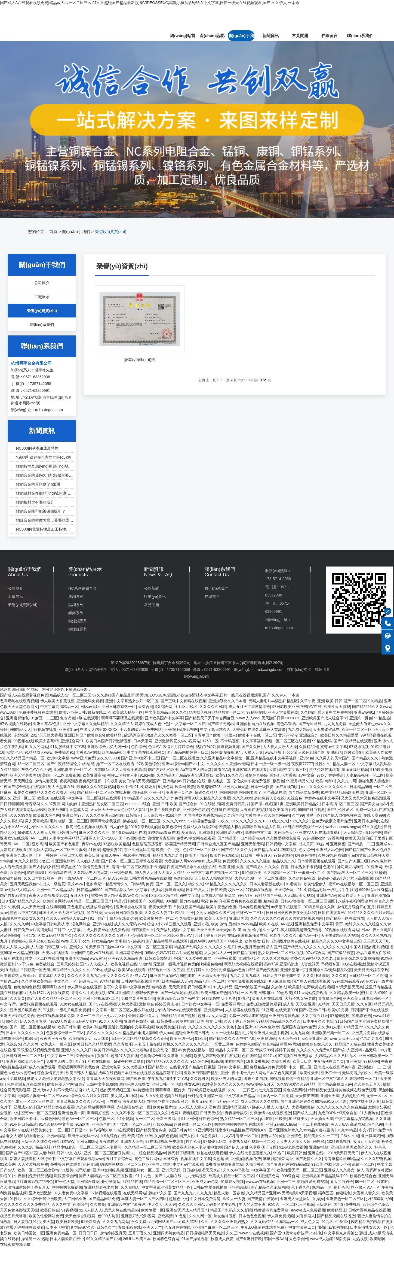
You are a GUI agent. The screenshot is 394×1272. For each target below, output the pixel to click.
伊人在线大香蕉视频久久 (250, 1153)
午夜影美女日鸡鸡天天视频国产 (134, 781)
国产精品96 (158, 1067)
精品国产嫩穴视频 (263, 970)
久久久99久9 (20, 815)
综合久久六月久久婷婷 (89, 1096)
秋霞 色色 (14, 752)
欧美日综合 (49, 1210)
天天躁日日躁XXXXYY (280, 718)
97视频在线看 (45, 729)
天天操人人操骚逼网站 (213, 878)
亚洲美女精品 (76, 958)
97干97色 (25, 964)
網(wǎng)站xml (196, 676)
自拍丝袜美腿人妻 (364, 1101)
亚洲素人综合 (131, 1141)
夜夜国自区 (108, 1141)
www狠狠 (98, 958)
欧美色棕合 (171, 827)
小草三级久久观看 (176, 924)
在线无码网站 (134, 1193)
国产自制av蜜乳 (13, 895)
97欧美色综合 (148, 764)
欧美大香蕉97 (47, 741)
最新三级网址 (167, 1118)
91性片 (16, 1199)
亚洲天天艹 (152, 1227)
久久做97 (271, 930)
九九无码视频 (195, 1176)
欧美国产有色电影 (64, 844)
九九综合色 (233, 815)
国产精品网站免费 (303, 792)
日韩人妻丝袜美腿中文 (282, 975)
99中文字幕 (189, 895)
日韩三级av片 (55, 947)
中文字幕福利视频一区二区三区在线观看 (276, 741)
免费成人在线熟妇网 (200, 827)
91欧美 (201, 1038)
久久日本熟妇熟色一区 (43, 878)
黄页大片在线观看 (267, 998)
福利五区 (325, 1193)
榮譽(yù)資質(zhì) (22, 604)
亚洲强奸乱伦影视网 (181, 729)
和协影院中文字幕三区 (288, 769)
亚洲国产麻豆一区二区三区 (215, 1227)
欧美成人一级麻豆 (56, 1044)
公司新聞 (151, 588)
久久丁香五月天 (314, 1015)
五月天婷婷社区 (70, 964)
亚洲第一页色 (360, 718)
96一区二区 (364, 1181)
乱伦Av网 (198, 941)
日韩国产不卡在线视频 (369, 1010)
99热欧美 (284, 993)
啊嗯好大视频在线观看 (243, 964)
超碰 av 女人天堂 (212, 1015)
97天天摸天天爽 (249, 752)
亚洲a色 (306, 758)
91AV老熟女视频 (293, 1147)
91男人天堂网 (110, 1021)
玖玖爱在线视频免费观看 (38, 1050)
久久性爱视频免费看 (283, 838)
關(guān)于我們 (241, 35)
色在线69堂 (251, 1055)
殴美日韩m (93, 855)
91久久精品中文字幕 (56, 1124)
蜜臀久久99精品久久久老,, (312, 958)
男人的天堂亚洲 (252, 1204)
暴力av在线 (189, 901)
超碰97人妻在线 (124, 1055)
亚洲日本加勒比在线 (371, 821)
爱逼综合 (188, 832)
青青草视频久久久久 (73, 1101)
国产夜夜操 (135, 1078)
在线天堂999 (374, 815)
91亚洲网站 (203, 1130)
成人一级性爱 (53, 884)
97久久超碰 (372, 827)
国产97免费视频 (347, 1204)
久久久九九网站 (116, 1221)
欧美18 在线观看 (51, 798)
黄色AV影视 (286, 724)
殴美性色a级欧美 (224, 855)
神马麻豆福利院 (351, 867)
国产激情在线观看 (262, 1199)
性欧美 (281, 1118)
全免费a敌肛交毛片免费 (332, 821)
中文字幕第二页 (301, 1227)
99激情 (145, 964)
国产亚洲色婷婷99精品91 (287, 1164)
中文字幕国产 (262, 1170)
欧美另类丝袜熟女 (171, 1027)
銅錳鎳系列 (77, 629)
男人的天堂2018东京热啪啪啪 (134, 827)
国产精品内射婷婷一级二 (188, 752)
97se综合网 (315, 952)
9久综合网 (164, 706)
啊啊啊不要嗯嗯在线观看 (122, 718)
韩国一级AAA (275, 1239)
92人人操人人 (97, 964)
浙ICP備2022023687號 (130, 663)
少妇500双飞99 (379, 1199)
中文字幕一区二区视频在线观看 (94, 798)
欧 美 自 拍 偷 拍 (247, 930)
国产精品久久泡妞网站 (270, 1187)
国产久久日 (251, 746)
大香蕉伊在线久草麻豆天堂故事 (259, 729)
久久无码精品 (262, 1221)
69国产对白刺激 (311, 809)
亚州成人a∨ (24, 1107)
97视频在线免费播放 (295, 1055)
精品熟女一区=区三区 (166, 970)
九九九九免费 (335, 724)
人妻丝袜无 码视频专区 (320, 964)
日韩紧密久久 (142, 930)
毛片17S (28, 935)
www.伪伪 (8, 712)
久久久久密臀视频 (376, 1158)
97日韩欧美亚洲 (285, 706)
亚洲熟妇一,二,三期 (374, 1067)
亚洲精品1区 (249, 958)
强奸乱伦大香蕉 (283, 775)
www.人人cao (247, 718)
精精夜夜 (271, 901)
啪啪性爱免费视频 (312, 1181)
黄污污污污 (287, 735)
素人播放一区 (219, 781)
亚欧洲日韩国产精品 (201, 1073)
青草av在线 (91, 844)
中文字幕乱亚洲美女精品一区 (166, 1187)
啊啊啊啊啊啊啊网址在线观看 (239, 1124)
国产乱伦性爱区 (340, 809)
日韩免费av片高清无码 (33, 930)
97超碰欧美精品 (116, 844)
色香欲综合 (44, 964)
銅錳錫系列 (77, 621)
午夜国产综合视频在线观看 (23, 787)
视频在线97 (205, 746)
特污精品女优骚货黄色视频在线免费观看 (342, 1090)
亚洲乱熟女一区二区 (142, 1170)
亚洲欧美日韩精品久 (302, 804)
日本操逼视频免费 (253, 907)
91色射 (181, 1216)
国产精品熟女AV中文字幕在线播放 (133, 890)
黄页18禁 (343, 924)
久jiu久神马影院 (236, 1170)
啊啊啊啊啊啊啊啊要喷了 (240, 792)
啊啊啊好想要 (98, 1113)
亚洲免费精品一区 (61, 1233)
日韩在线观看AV (332, 912)
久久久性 (30, 1044)
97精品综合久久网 (319, 907)
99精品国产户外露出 (225, 941)
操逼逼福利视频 (354, 769)
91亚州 (267, 1010)
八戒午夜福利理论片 (355, 901)
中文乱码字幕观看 (188, 1164)
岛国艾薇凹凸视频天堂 (370, 855)
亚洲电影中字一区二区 (72, 769)
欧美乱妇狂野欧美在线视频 (311, 987)
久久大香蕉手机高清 (129, 769)
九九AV (227, 1136)
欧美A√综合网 (94, 1027)
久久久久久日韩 (212, 706)
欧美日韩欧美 (67, 1221)
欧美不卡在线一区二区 (257, 735)
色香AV (154, 746)
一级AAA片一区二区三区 (85, 878)
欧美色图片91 (164, 1107)
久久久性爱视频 (275, 958)
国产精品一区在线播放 (345, 918)
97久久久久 (300, 821)
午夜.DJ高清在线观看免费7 (264, 1227)
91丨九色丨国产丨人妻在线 (159, 1176)
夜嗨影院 (190, 1113)
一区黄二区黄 (222, 1044)
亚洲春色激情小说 (139, 1021)
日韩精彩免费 (141, 884)
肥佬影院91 (37, 872)
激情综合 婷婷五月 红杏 (159, 1004)
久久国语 (308, 712)
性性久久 (322, 764)
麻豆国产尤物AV (164, 975)
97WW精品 (247, 924)
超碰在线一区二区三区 (141, 821)
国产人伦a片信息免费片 (199, 1136)
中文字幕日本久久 (215, 729)
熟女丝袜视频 (225, 1216)
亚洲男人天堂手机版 (271, 1033)
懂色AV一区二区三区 (79, 1118)
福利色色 (341, 1187)
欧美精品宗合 (113, 752)
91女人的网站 (36, 746)
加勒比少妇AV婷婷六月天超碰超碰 (173, 952)
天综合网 (145, 706)
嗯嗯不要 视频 (256, 1078)
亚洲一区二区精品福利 (55, 890)
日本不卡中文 (57, 1227)
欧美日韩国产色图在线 (220, 993)
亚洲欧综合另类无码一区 (108, 746)
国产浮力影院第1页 (267, 804)
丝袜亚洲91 (247, 1027)
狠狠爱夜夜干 (147, 993)
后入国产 (273, 947)
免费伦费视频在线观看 (38, 712)
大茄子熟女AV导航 (300, 998)
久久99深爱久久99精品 (295, 1084)
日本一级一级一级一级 (270, 764)
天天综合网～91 (288, 890)
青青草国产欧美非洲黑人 (215, 735)
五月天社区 (79, 895)
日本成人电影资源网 (218, 895)
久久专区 (364, 1004)
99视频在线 (23, 741)
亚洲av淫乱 (56, 1136)
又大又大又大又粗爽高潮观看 (365, 798)
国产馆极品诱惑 (340, 952)
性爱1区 (342, 1221)
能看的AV (222, 769)
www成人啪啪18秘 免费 (330, 1239)
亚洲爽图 (337, 844)
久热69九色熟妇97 (333, 855)
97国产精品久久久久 (23, 901)
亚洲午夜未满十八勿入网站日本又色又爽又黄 (259, 1073)
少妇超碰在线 (352, 1096)
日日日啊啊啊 (11, 804)
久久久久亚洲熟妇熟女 (230, 1221)
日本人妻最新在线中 (267, 884)
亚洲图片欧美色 (23, 1010)
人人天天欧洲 (32, 907)
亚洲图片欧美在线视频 (291, 941)
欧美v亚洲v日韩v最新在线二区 (84, 712)
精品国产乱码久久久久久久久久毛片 (204, 947)
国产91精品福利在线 (129, 832)
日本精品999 (360, 787)
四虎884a (101, 769)
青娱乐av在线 (129, 1227)
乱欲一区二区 (363, 1164)
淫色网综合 (80, 924)
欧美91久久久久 (229, 775)
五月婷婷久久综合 (201, 970)
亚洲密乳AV (326, 895)
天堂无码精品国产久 (55, 935)
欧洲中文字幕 (58, 758)
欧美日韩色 (296, 1153)
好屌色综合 (208, 1118)
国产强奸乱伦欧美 (163, 769)
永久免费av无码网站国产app (155, 1221)
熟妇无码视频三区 (115, 1090)
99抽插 (172, 901)
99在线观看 (124, 1130)
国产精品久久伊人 (236, 849)
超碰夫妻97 (112, 849)
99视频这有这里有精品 (289, 1078)
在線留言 (329, 35)
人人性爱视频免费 (33, 1164)
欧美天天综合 (215, 918)
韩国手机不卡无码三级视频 (62, 912)
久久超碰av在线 (301, 878)
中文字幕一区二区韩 (188, 724)
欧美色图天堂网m (62, 1084)
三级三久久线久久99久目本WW (48, 1141)
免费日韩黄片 (237, 804)
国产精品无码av (220, 724)
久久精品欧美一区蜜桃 (349, 993)
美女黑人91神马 (124, 1096)
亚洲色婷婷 (64, 861)
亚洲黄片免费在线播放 (371, 1033)
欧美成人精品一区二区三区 (231, 1176)
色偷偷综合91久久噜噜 (159, 1055)
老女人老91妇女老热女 (25, 1136)
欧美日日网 (302, 1061)
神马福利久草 (101, 1130)
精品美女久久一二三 (321, 1136)
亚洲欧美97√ (73, 815)
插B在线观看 (88, 718)
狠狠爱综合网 (65, 1176)
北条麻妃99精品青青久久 (107, 884)
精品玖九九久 (283, 861)
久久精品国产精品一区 (25, 758)
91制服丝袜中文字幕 (67, 746)
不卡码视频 (229, 741)
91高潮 (217, 1061)
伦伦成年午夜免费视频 (251, 781)
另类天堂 (46, 1221)
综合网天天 (85, 1055)
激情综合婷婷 (256, 775)
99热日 (279, 1153)
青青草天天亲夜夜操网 (105, 1078)
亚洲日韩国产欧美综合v (84, 735)
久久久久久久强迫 (255, 861)
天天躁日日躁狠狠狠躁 (123, 912)
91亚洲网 (375, 867)
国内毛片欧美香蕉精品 (203, 815)
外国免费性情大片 (143, 1015)
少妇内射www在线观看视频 (178, 1010)
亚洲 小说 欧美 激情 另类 (214, 924)
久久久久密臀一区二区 (173, 735)
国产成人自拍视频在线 (342, 815)
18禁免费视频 (257, 1061)
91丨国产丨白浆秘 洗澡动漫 (113, 918)
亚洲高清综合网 (128, 952)
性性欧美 (193, 1141)
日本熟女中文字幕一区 (200, 1004)
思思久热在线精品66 (121, 1210)
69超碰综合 (67, 832)
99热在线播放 (353, 964)
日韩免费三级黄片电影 (176, 1021)
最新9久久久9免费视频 (95, 787)
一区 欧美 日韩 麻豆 (258, 993)
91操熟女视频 (232, 1181)
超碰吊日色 (88, 981)
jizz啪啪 (266, 1118)
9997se (269, 1055)
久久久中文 (61, 1204)
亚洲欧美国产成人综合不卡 (324, 718)
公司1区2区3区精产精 (159, 895)
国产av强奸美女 (132, 838)
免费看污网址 (232, 1004)
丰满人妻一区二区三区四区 (144, 1199)
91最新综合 (91, 1221)
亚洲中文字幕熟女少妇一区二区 (132, 701)
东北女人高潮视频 (358, 878)
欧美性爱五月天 (351, 895)
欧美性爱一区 (152, 1210)
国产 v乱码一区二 (223, 1101)
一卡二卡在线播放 (313, 1124)
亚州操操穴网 (372, 1136)
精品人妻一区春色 (229, 1193)
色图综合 (80, 1204)
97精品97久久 (83, 1227)
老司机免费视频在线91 (246, 981)
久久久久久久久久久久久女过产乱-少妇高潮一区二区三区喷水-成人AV (133, 935)
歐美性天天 (309, 1073)
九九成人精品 (299, 729)
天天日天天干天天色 (107, 809)
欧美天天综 (354, 838)
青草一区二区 (247, 1136)
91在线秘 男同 (211, 804)
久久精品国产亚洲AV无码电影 (271, 1193)
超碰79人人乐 (86, 1090)
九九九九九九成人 (245, 975)
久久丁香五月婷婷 (239, 1021)
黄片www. (75, 884)
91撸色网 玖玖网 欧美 (176, 787)
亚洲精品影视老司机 (101, 1187)
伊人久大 (155, 1204)
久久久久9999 (174, 821)
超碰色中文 (178, 1199)
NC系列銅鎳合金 (82, 588)
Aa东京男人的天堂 (196, 769)
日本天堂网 (142, 741)
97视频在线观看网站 (342, 930)
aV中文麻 (306, 775)
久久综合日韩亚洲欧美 (43, 1199)
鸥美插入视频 (200, 712)
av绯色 (316, 1233)
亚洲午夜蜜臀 (225, 958)
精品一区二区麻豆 (204, 849)
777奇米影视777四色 (35, 1181)
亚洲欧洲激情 (40, 1193)
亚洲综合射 (101, 1124)
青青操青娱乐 (236, 1113)
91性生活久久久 (283, 935)
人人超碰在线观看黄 (242, 1010)
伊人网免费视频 (280, 1216)
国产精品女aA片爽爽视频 (275, 849)
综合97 (153, 924)
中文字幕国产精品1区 (242, 1096)
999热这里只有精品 (375, 890)
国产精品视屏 (244, 952)
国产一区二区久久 (170, 884)
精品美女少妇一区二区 (50, 1130)
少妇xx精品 (162, 1124)
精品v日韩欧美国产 (130, 901)
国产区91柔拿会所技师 (289, 1233)
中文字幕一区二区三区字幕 (149, 947)
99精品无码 (322, 741)
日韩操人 (133, 815)
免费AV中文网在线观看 (196, 838)
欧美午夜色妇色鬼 (221, 907)
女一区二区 (144, 1118)
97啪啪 (6, 861)
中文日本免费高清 (205, 1199)
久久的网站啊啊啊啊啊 (95, 1107)
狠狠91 (103, 1055)
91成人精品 (222, 987)
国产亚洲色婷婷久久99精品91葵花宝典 (314, 1101)
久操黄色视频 (190, 918)
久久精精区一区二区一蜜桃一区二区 (294, 872)
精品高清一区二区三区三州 (167, 1181)
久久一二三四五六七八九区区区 (254, 1090)
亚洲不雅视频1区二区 (100, 998)
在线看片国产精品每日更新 (192, 1067)
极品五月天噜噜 (13, 1216)
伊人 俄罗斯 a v (370, 1170)
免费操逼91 (64, 752)
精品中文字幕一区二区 (234, 1050)
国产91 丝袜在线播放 (93, 1061)
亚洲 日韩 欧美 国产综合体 (175, 804)
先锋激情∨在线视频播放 (270, 1113)
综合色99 (375, 1124)
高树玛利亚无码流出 (281, 964)
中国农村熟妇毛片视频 (369, 947)
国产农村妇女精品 (44, 867)
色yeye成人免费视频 (307, 1210)
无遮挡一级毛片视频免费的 (176, 964)
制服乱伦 (334, 752)
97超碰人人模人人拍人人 (268, 1107)
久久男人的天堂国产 (332, 758)
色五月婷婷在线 (177, 1227)
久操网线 (156, 901)
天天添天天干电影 (213, 975)
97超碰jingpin (314, 838)
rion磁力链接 (10, 878)
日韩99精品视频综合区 (140, 981)
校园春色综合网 (166, 1239)
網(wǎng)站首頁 (182, 35)
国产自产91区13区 (353, 861)
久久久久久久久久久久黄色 (211, 1027)
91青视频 (69, 1210)
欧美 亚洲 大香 (231, 867)
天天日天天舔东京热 (371, 970)
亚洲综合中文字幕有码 (126, 1204)
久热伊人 (278, 987)
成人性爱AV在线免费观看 (107, 930)
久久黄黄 (17, 998)
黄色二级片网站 (147, 1158)
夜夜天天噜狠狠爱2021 (48, 895)
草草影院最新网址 (278, 1158)
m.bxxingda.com (279, 628)
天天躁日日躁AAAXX (107, 947)
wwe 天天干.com (75, 941)
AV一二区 (39, 838)
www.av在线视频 (260, 1181)
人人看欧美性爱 (13, 867)
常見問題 (300, 35)
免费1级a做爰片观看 (263, 1004)
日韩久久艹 (106, 1227)
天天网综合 (23, 781)
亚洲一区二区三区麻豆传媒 (106, 1153)
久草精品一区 (287, 1221)
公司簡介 (15, 588)
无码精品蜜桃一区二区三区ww (43, 1096)
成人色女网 (309, 1221)
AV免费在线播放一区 (195, 1050)
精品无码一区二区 (209, 981)
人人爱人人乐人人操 (280, 746)
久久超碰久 (199, 1078)
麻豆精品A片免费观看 (268, 1067)
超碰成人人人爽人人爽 (36, 832)
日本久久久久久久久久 (25, 1033)
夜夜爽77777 (302, 764)
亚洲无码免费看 (89, 701)
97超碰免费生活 (202, 821)
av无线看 (101, 1038)
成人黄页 (306, 844)
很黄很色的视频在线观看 (86, 827)
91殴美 (67, 1170)
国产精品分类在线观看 (55, 1107)
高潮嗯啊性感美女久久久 (23, 918)
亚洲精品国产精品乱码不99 (324, 1176)
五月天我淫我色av (25, 884)
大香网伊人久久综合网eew (267, 815)
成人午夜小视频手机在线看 (127, 855)
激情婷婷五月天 (113, 1233)
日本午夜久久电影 (376, 930)
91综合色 (295, 798)
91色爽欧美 (251, 872)
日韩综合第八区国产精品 (218, 844)
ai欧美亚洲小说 (314, 1038)
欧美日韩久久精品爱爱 (339, 735)
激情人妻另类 (46, 781)
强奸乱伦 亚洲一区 (148, 792)
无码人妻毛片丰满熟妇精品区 (273, 701)
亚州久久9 (78, 947)
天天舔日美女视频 (299, 895)
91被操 (94, 849)
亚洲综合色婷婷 (196, 809)
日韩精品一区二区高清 (368, 975)
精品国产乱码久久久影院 (231, 1210)
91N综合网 (199, 1061)
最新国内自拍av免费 (298, 1027)
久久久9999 (242, 798)
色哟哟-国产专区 (263, 1147)
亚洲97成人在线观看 (249, 769)
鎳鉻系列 (76, 613)
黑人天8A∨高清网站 (348, 1124)
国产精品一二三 (360, 844)
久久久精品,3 (121, 724)
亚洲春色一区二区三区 (345, 1199)
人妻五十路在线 (147, 1044)
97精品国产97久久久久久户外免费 (153, 798)
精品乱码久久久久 (285, 1021)
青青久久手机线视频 (88, 993)
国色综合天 (283, 832)
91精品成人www (39, 752)
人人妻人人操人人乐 (293, 1141)
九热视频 (360, 1239)
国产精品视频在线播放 (336, 1216)
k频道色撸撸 (305, 855)
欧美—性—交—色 (171, 849)
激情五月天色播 (366, 1141)
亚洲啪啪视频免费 (245, 1158)
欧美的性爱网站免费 (46, 1216)
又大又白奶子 (341, 1181)
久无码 (45, 769)
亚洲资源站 (266, 1038)
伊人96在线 (117, 878)
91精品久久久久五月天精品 (370, 912)
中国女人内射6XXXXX (99, 729)
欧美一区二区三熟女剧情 (38, 1170)
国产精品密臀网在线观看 (167, 941)
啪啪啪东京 (234, 1061)
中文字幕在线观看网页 (146, 752)
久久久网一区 (200, 1216)
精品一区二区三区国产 (93, 901)
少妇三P (46, 861)
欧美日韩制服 (68, 1027)
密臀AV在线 (311, 706)
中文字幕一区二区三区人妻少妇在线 (122, 1010)
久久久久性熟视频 (376, 935)
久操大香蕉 (280, 1061)
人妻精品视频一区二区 (365, 775)
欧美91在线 (269, 924)
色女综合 (306, 849)
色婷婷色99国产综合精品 (257, 1044)
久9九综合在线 (112, 1136)
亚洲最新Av (213, 1010)
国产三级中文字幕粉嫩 (98, 1084)
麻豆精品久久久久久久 (71, 970)
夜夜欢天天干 (160, 907)
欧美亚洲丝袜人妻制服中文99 (197, 1147)
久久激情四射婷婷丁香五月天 (25, 1187)
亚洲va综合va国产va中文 (183, 764)
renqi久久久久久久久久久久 (324, 787)
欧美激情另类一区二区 (158, 918)
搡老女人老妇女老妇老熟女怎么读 (55, 1078)
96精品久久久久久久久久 (226, 884)
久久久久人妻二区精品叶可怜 (169, 912)
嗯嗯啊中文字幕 (258, 832)
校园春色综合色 (363, 1176)
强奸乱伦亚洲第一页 (205, 1096)
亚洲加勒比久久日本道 (227, 701)
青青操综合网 (329, 998)
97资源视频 (359, 746)
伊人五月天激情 (250, 947)
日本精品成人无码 (177, 981)
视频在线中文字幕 (196, 1158)
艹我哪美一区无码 (35, 970)
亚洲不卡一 (330, 1073)
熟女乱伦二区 (164, 1050)
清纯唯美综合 (11, 1038)
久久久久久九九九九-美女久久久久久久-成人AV (107, 975)
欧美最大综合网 (46, 815)
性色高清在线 (274, 792)
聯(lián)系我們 (359, 35)
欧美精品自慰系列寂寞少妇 (129, 735)
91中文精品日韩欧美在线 (342, 792)
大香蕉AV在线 (88, 752)
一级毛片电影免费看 (73, 1010)
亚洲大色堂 (111, 1067)
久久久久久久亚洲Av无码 (228, 764)
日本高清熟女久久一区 (369, 1227)
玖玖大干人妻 (234, 1199)
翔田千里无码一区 (83, 1136)
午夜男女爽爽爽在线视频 (240, 901)
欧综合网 (17, 872)
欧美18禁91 (325, 781)
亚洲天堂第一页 (293, 970)
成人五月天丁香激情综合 (249, 706)
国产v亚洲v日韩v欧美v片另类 (324, 1010)
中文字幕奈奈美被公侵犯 (345, 1233)
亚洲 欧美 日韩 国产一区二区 (341, 701)
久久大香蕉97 (134, 1067)
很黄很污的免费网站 (271, 1210)
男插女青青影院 (160, 838)
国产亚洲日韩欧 (248, 1239)
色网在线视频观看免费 (55, 1015)
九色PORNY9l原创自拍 (338, 1113)
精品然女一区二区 (229, 712)
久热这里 (220, 1158)
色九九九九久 (371, 1038)
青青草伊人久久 (51, 975)
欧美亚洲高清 (93, 775)
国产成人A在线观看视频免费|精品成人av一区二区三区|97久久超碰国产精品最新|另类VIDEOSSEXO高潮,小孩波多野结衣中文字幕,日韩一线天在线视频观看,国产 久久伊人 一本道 (149, 3)
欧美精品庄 (336, 1210)
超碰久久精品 (206, 792)
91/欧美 (31, 1038)
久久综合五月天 (367, 1084)
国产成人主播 (304, 1113)
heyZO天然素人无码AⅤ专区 (72, 1021)
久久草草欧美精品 (36, 981)
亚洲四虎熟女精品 (168, 1233)
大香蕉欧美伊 (303, 1107)
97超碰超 (136, 941)
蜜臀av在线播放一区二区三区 (353, 884)
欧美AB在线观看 (132, 970)
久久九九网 (346, 781)
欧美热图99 (71, 867)
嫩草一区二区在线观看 (115, 764)
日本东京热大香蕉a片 (18, 975)
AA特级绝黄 (143, 1090)
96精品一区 (322, 1187)
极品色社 (43, 1147)
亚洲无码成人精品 (281, 1124)
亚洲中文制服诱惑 (108, 1170)
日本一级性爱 (262, 787)
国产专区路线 (309, 724)
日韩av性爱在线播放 (210, 1187)
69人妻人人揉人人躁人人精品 (160, 872)
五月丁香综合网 (119, 1158)
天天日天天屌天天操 (213, 930)
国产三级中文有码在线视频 (183, 701)
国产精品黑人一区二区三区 (349, 872)
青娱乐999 (264, 1050)
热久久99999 (108, 758)
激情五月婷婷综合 (178, 746)
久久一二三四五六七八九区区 (101, 1015)
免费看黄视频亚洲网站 (224, 1164)
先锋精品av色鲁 (232, 970)
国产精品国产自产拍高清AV (240, 838)
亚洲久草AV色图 (47, 724)
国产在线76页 (287, 787)
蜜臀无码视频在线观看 (25, 1227)
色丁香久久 (300, 1187)
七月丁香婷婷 (46, 855)
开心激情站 (110, 1181)
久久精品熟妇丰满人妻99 (136, 1033)
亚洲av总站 (318, 1147)
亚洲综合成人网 (19, 855)
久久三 (231, 1233)
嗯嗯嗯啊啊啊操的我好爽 (79, 1067)
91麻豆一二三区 (44, 718)
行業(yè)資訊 (155, 596)
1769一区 (210, 741)
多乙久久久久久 (99, 1033)
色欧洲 (98, 1101)
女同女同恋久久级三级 (215, 912)
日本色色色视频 (252, 1216)
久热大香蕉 (127, 1004)
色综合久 (13, 1044)
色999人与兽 (108, 1216)
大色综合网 (298, 1239)
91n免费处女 (145, 787)
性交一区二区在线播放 (44, 958)
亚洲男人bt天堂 (236, 787)
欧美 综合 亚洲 (139, 1136)
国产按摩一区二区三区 (132, 1124)
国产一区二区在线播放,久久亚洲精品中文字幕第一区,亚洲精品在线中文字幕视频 (229, 758)
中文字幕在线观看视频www (80, 1158)
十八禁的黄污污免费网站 (141, 729)
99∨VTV (245, 895)
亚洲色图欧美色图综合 (25, 1061)
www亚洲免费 (83, 758)
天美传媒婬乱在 (326, 729)
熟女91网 (192, 1084)
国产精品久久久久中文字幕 (232, 1038)
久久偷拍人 (130, 1187)
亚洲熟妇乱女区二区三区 (102, 804)
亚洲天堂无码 (252, 844)
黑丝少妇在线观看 (324, 769)
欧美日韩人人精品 (81, 1073)
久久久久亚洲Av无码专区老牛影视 (207, 1204)
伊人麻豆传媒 (278, 981)
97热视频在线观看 (15, 724)
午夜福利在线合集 (328, 1061)
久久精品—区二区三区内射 (147, 1147)
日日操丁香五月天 (256, 855)
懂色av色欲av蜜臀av (17, 1073)
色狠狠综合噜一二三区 (65, 1033)
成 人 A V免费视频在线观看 (163, 1096)
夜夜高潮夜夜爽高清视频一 (82, 781)
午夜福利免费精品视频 (33, 1176)
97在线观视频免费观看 (164, 1141)
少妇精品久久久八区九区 (335, 1055)
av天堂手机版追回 (286, 907)
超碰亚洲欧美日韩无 (192, 1033)
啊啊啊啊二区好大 (170, 1090)
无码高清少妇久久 (357, 1073)
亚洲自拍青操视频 (284, 1015)
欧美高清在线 (59, 872)
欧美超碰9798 (208, 787)
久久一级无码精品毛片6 (232, 1033)
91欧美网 (8, 1164)
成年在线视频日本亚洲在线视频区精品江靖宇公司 (140, 1073)
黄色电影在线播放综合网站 (90, 907)
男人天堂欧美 (36, 821)
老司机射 (83, 1170)
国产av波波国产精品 (251, 987)
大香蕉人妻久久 (366, 1193)
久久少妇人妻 (329, 1027)
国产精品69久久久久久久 (167, 1061)
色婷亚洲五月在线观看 (26, 1084)
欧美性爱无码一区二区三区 (299, 1170)
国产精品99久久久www (371, 706)
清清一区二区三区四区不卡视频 (138, 867)
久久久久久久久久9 (266, 918)
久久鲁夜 (97, 1204)
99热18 (322, 844)
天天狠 (170, 1204)
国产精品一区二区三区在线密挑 (103, 792)
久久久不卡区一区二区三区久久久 (140, 1113)
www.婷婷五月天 (260, 1084)
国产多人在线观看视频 (311, 981)
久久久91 (339, 975)
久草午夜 (307, 701)
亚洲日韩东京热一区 (118, 706)
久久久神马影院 (316, 975)
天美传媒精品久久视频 (340, 935)
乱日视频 (46, 1010)
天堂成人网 (78, 809)
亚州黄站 (353, 1061)
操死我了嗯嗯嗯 (181, 1153)
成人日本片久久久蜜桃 (260, 1101)
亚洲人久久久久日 (76, 1050)
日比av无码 (90, 706)
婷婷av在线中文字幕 (321, 798)
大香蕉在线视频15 (255, 809)
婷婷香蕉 (336, 775)
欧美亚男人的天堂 (226, 1078)
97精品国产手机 (268, 895)
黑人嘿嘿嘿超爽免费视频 (301, 930)
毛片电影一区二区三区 (69, 821)
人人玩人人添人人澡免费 (199, 1107)
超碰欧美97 (354, 752)
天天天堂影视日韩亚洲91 (189, 987)
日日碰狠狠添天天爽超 (202, 1170)
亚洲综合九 (308, 735)
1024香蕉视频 (338, 1141)
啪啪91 (73, 804)
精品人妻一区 (344, 764)
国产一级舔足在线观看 (180, 993)
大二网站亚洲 (75, 1199)
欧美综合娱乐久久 (317, 1044)
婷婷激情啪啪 (222, 752)
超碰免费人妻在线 (269, 798)
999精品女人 (20, 729)
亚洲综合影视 (121, 872)
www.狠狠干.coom (280, 752)
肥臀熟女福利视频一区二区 (251, 1141)
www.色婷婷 (381, 861)
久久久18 (25, 1147)
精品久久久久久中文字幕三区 (336, 941)
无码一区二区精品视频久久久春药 (139, 1038)
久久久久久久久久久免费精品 (341, 1107)
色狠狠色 (343, 1193)
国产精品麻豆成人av (335, 1084)
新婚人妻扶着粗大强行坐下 (33, 1158)
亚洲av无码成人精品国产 (187, 1210)
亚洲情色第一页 (71, 1113)
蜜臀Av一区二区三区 (38, 1113)
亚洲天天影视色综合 (17, 1015)
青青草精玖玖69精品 (341, 1158)
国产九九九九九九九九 (193, 1193)
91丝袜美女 (298, 1118)
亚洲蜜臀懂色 (17, 718)
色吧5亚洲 (341, 1164)
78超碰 (380, 872)
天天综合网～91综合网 (162, 815)
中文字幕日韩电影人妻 (50, 924)
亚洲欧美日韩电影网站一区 (366, 998)
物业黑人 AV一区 (365, 1187)
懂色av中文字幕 (23, 912)
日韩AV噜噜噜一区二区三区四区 (308, 901)
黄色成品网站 (294, 1090)
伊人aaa (166, 1033)
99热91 (319, 1141)
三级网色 (323, 1204)
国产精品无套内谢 (151, 1130)
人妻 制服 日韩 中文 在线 (60, 1153)
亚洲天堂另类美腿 (25, 775)
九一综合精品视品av (148, 1153)
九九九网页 (299, 1033)
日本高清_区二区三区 (340, 804)
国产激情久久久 (309, 1158)
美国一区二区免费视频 (61, 775)
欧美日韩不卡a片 (24, 1118)
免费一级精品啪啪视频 (248, 1015)
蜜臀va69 (269, 1136)
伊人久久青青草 (33, 1021)
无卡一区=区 (376, 1096)
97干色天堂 (65, 1181)
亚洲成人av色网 (329, 849)
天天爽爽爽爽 (306, 1096)
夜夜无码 (199, 1101)
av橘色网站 (50, 1118)
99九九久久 (278, 821)
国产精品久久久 (365, 758)
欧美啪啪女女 (80, 1038)
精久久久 (195, 884)
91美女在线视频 (73, 1004)
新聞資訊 (270, 35)
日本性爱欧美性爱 (165, 809)
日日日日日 (88, 1233)
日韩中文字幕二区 (232, 1067)
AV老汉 (287, 924)
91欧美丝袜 (321, 1164)
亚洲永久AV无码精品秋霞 (330, 970)
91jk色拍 (147, 775)
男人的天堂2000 (102, 838)
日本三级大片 (197, 890)
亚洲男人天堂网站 (295, 1199)
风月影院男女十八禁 (219, 998)
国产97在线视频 (102, 1004)
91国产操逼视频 (195, 1239)
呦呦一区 (313, 815)
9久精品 (375, 701)
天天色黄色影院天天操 (19, 1210)
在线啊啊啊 (55, 907)
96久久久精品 (25, 861)
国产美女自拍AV (374, 804)
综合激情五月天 (50, 1073)
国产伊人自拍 (235, 1147)
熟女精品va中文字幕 (109, 941)
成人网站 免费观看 (222, 861)
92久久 (274, 1204)
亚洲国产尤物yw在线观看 (91, 952)
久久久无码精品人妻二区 (67, 918)
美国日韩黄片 (179, 1130)
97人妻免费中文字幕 (71, 1193)
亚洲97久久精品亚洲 (125, 958)
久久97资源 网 (53, 804)
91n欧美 (83, 1124)
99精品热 (382, 718)
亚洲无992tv (86, 1141)
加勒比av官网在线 (332, 1227)
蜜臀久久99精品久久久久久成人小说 (44, 792)
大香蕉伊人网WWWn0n (184, 861)
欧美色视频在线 (123, 964)
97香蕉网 (335, 838)
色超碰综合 (182, 878)
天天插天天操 (321, 1118)
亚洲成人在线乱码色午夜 (335, 1067)
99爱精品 (168, 1015)
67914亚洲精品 (121, 993)
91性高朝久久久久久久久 (223, 1084)
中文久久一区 (65, 981)
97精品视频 (109, 981)
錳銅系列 (76, 604)
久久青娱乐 (122, 1044)
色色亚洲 (90, 1164)
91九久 (328, 1221)
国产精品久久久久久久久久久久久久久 (315, 947)
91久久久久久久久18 (249, 821)
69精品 (262, 1021)
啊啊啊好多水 (53, 987)
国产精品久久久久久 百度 (266, 867)
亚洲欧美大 (238, 918)
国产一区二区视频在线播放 (33, 1027)
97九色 (244, 998)
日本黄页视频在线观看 (316, 861)
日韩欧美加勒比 (158, 958)
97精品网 (371, 1061)
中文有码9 (8, 1004)
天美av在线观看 (55, 952)
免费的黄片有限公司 (138, 998)
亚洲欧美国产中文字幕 (164, 718)
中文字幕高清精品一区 (59, 706)
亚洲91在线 (102, 924)
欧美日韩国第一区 (29, 1233)
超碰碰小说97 (329, 878)
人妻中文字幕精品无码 (68, 838)
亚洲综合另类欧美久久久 (352, 1147)
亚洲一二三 (286, 1181)
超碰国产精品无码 (180, 844)
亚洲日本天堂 (71, 855)
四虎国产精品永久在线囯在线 (191, 867)
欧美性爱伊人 (315, 884)
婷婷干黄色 (284, 1050)
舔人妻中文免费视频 (335, 712)
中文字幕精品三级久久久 (166, 712)
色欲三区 (106, 1118)
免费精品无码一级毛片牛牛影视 (330, 890)
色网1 (176, 1113)
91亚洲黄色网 (268, 1176)
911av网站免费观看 (310, 993)
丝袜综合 (170, 1158)
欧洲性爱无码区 (229, 832)
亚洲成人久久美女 (339, 1170)
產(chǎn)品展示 (212, 35)
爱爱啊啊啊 (9, 935)
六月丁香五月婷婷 (210, 935)
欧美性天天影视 (337, 706)
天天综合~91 (289, 1038)
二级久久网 (349, 1136)
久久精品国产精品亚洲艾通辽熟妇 (185, 775)
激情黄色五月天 (96, 867)
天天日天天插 (343, 1004)
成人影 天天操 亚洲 (299, 1004)
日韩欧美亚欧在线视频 (206, 1090)
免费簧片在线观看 (65, 1164)
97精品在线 (256, 712)
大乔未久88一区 (13, 827)
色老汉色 (67, 718)
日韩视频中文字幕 (281, 844)
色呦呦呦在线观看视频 (19, 701)
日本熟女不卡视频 (306, 867)
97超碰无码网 (215, 1141)
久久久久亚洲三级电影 (105, 815)
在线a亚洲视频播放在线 (247, 935)
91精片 (324, 1004)
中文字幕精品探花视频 (354, 1118)
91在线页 (94, 912)
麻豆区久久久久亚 (94, 832)
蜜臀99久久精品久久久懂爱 (207, 798)
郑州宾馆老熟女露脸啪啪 (358, 958)
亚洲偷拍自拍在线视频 (255, 724)
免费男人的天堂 (59, 1061)
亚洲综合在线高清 (131, 907)
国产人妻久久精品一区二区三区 (53, 998)
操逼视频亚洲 (228, 746)
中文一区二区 (300, 1067)
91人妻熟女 (369, 1113)
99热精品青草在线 (163, 832)
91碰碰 (12, 970)
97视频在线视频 (259, 890)
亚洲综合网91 (72, 741)
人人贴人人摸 (87, 861)
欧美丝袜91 (57, 809)
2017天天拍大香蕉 (46, 735)
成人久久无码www (129, 924)
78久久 (223, 821)
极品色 (278, 781)
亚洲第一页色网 (179, 792)
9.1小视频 (124, 1118)
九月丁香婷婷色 (13, 941)
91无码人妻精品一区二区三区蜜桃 (58, 849)
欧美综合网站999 (57, 901)
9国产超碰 (187, 1015)
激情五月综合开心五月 (356, 907)
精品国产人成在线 (350, 1044)
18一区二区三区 (31, 764)
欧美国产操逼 (196, 855)
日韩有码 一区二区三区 (25, 1055)
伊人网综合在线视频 (84, 987)
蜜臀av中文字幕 (333, 746)
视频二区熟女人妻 (122, 775)
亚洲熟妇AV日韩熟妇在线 (184, 781)
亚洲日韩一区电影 (167, 1084)
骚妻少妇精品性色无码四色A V (241, 1130)
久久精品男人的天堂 (90, 872)
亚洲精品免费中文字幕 (314, 924)
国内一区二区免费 (278, 1096)
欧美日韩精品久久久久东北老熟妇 (122, 1050)
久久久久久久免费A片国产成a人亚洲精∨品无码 (337, 1050)
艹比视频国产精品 (188, 907)
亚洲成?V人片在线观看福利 (318, 832)
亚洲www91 (364, 712)
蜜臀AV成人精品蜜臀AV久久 (115, 895)
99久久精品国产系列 (103, 1239)
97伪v (321, 775)
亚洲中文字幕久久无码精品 (85, 724)
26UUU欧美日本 (137, 1239)
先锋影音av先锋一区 (133, 1107)
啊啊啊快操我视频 (105, 821)
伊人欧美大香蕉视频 (57, 701)
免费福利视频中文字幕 (175, 930)
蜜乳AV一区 (309, 935)
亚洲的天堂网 (159, 1164)
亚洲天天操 (329, 1096)
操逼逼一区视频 (34, 1239)
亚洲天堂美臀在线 (283, 712)
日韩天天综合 (211, 1113)
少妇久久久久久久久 (46, 827)
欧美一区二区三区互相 (360, 729)
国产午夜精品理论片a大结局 (70, 764)
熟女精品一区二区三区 (239, 1118)
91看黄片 (294, 884)
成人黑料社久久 (195, 1221)
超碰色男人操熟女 (373, 781)
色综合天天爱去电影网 (192, 958)
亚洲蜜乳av (68, 729)
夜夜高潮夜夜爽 (53, 1038)
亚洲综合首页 (87, 1181)
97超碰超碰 (283, 855)
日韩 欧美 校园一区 (227, 890)
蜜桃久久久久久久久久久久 (186, 1044)
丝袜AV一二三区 (250, 912)
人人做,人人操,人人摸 (24, 947)
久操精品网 (308, 746)
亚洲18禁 (206, 832)
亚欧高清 (39, 844)
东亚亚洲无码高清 (139, 849)
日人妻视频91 (25, 1221)
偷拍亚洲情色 (290, 1136)
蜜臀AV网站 (290, 1044)
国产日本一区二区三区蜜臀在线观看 (131, 861)
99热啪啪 (187, 975)
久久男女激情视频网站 (304, 918)
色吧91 (329, 867)
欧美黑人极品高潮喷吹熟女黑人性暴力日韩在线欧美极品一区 (271, 827)
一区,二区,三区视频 (298, 1204)
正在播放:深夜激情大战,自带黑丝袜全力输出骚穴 (147, 1101)
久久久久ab (19, 924)
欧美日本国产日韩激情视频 (108, 741)
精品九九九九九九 (168, 855)
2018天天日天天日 (343, 1153)
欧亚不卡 (124, 787)
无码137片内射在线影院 (49, 993)
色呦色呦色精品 (27, 987)
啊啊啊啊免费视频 (67, 1187)
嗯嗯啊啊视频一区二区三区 (123, 1164)
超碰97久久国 (160, 1193)
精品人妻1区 (137, 809)
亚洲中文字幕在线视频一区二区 (213, 872)
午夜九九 (155, 1078)
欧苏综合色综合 (376, 1204)
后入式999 (378, 993)
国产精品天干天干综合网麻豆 (210, 718)
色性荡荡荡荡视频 (147, 844)
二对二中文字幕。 (69, 930)
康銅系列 (76, 596)
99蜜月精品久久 (299, 781)
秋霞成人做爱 (222, 1239)
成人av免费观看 (42, 1067)
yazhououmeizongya (342, 827)
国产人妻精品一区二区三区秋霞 (106, 1176)
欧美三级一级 (181, 1038)
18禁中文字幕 (176, 1078)
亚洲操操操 (239, 1187)
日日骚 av (79, 1130)
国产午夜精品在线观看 (353, 741)
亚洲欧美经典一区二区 (330, 1033)
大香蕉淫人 (305, 1216)
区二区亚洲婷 (275, 878)
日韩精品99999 (90, 890)
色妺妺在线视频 (224, 809)
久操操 (318, 1199)
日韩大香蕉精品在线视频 (150, 878)
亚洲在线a (316, 1153)
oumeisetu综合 (137, 804)
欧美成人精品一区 (127, 712)
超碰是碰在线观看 (128, 1061)
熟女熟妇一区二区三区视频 (281, 952)
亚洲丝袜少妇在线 (44, 941)
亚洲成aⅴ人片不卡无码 (53, 1090)
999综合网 (290, 1176)
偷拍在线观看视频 (212, 1153)
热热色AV (29, 769)
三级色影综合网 (311, 752)
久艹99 (298, 815)
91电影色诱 (361, 1015)
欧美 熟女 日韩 (257, 941)
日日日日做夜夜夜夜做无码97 (291, 912)
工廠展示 (15, 596)
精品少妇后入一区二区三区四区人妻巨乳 (87, 1147)
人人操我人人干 (217, 952)
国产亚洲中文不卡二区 (140, 758)
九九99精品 (347, 1130)
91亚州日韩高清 (23, 1124)
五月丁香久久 (139, 1233)
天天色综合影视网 (80, 1216)
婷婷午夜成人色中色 (152, 724)
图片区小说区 (186, 706)
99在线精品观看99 (348, 981)
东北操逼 (21, 735)
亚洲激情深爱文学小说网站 (177, 741)
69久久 (12, 1021)
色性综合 (138, 746)
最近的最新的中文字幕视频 (131, 1027)
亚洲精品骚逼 (233, 1107)
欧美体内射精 (284, 809)
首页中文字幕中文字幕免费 (126, 987)
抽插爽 (186, 1055)
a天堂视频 (307, 1193)
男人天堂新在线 (61, 787)
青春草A (32, 804)
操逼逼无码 (174, 890)
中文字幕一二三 (60, 1055)
